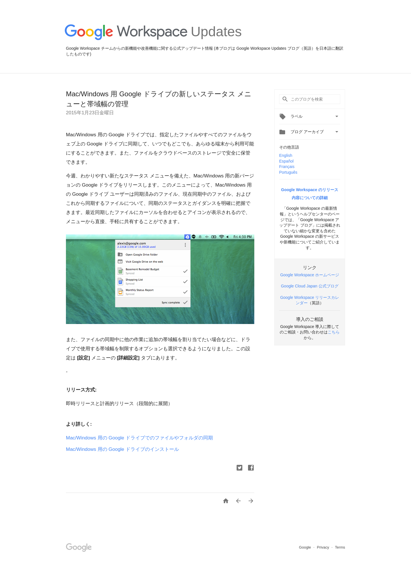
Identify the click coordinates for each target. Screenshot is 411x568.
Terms (340, 547)
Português (288, 172)
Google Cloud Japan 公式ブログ (310, 286)
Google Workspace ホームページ (309, 275)
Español (286, 161)
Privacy (323, 547)
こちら (334, 332)
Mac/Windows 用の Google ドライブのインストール (122, 449)
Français (287, 166)
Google (305, 547)
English (285, 155)
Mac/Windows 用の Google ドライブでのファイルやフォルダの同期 (139, 438)
